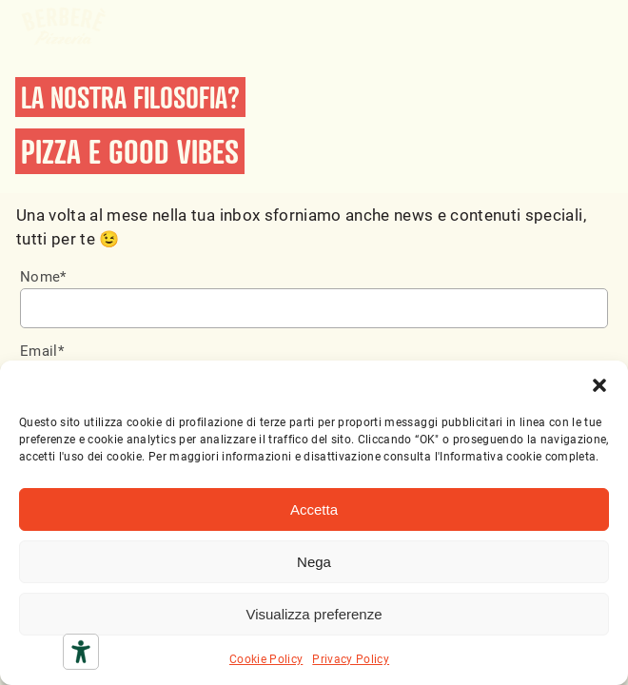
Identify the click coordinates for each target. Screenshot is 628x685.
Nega (314, 562)
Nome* (43, 275)
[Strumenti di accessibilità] (81, 652)
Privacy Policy (350, 658)
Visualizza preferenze (313, 614)
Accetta (314, 509)
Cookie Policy (266, 658)
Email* (42, 350)
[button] (599, 384)
